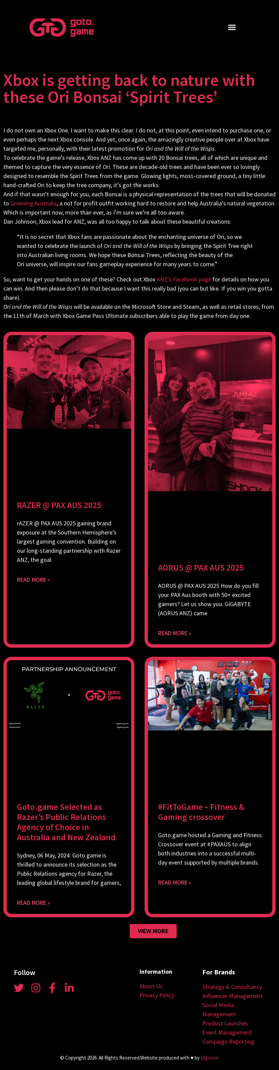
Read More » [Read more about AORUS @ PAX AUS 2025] (175, 633)
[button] (231, 27)
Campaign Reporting (228, 1041)
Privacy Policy (157, 995)
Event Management (227, 1032)
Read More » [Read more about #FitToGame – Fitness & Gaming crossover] (175, 882)
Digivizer (210, 1057)
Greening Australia (33, 203)
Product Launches (225, 1023)
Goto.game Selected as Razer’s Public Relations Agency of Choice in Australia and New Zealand (66, 822)
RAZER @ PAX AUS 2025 (59, 505)
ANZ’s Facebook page (184, 279)
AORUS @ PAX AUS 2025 (201, 567)
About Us (151, 986)
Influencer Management (232, 996)
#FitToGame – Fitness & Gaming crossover (201, 811)
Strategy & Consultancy (232, 987)
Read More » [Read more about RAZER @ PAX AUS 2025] (33, 579)
